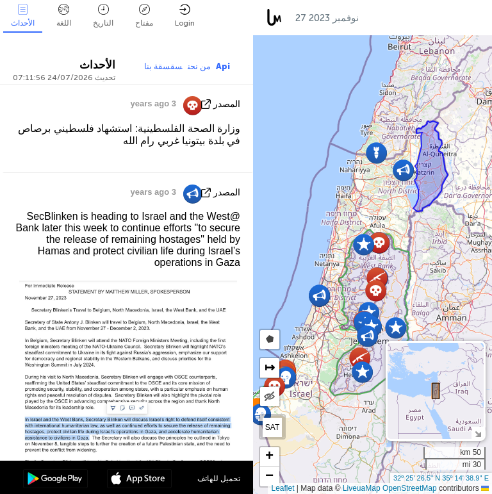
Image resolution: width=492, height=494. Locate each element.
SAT (272, 427)
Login (185, 16)
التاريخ (103, 16)
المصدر (226, 104)
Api (223, 66)
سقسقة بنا (163, 66)
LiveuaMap (362, 488)
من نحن (199, 66)
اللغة (63, 16)
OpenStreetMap (409, 488)
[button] (375, 290)
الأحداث (23, 16)
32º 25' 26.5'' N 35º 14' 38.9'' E (441, 478)
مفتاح (144, 16)
